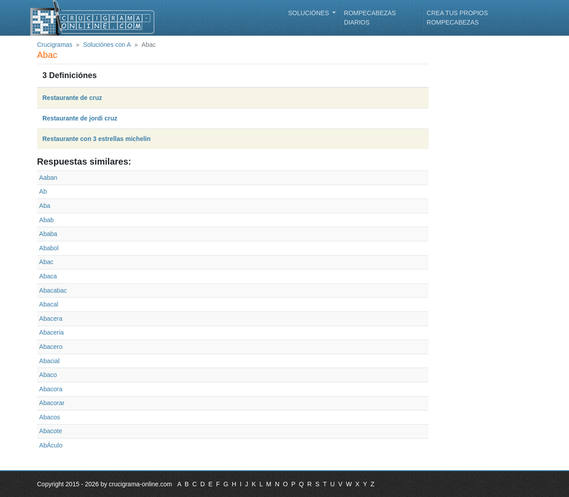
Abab (46, 220)
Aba (44, 205)
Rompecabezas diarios (370, 17)
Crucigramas (54, 44)
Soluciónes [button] (309, 13)
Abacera (50, 318)
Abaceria (51, 332)
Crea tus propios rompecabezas (457, 17)
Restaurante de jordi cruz (79, 118)
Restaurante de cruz (72, 97)
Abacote (50, 431)
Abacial (49, 360)
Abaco (48, 374)
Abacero (50, 346)
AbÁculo (50, 445)
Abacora (50, 389)
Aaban (48, 177)
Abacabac (53, 290)
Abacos (49, 417)
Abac (46, 261)
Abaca (48, 276)
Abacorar (52, 402)
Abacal (48, 304)
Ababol (49, 248)
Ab (43, 191)
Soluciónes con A (107, 44)
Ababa (48, 233)
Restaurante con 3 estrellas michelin (96, 138)
